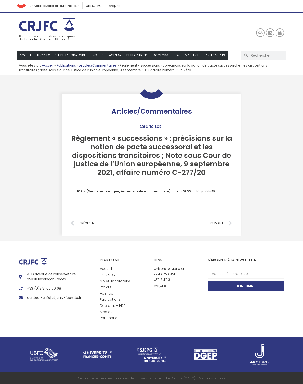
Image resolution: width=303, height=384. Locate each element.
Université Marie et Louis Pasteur (54, 6)
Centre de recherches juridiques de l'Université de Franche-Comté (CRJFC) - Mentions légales (151, 378)
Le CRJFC (44, 55)
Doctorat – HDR (167, 55)
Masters (193, 55)
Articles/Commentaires (97, 65)
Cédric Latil (151, 126)
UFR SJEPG (94, 6)
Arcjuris (114, 6)
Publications (138, 55)
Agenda (116, 55)
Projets (98, 55)
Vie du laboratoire (71, 55)
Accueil (26, 55)
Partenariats (216, 55)
